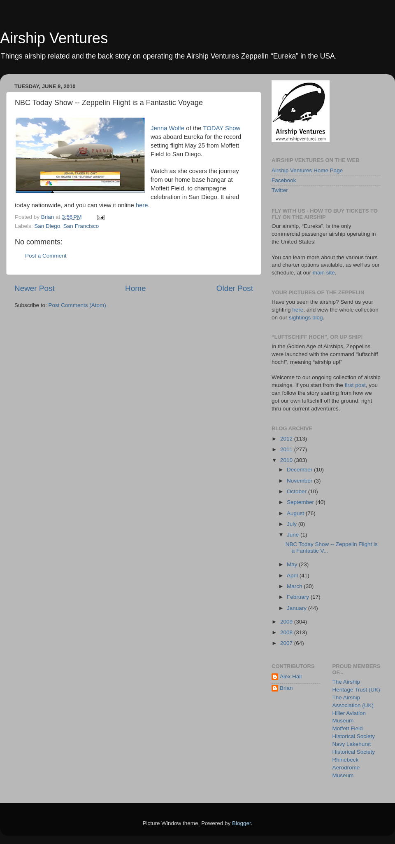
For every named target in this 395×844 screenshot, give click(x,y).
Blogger (241, 823)
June (293, 535)
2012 (287, 439)
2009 (287, 622)
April (293, 575)
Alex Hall (291, 676)
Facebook (284, 180)
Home (135, 288)
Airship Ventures (54, 38)
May (293, 564)
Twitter (280, 190)
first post (355, 385)
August (296, 513)
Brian (286, 688)
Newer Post (34, 288)
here (142, 205)
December (300, 470)
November (300, 481)
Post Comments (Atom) (77, 305)
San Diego (47, 226)
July (292, 524)
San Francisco (81, 226)
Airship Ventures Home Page (307, 170)
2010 (287, 460)
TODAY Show (221, 128)
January (297, 608)
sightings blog (306, 317)
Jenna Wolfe (167, 128)
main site (324, 273)
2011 (287, 449)
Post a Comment (46, 256)
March (295, 586)
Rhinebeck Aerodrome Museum (346, 767)
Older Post (234, 288)
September (301, 502)
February (299, 597)
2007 (287, 643)
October (297, 491)
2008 (287, 632)
